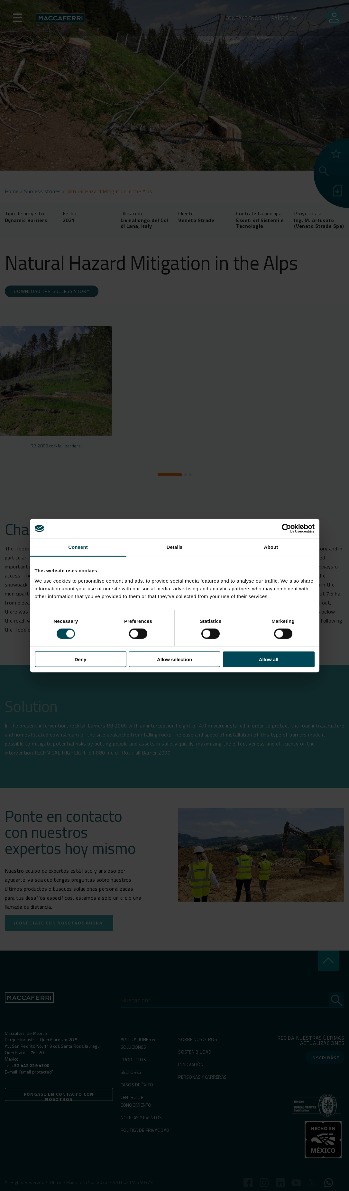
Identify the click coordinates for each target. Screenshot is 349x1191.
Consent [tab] (78, 547)
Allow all (269, 659)
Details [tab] (175, 547)
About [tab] (271, 547)
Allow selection (174, 659)
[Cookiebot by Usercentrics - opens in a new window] (286, 528)
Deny (81, 659)
